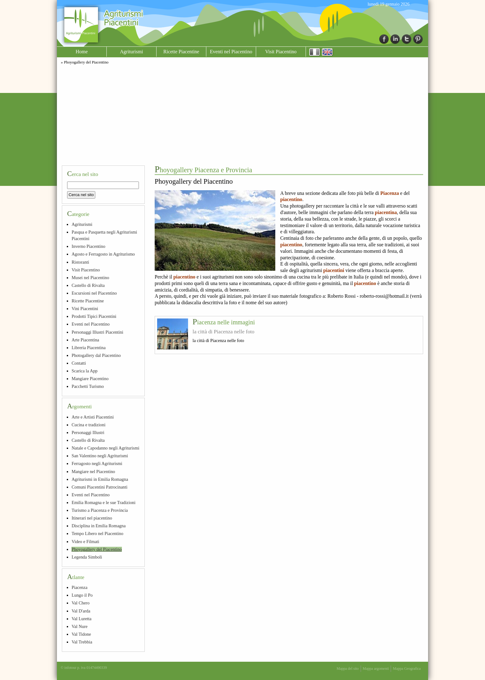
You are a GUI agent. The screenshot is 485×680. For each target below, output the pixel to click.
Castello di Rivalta (88, 285)
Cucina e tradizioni (88, 424)
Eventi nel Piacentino (231, 51)
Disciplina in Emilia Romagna (98, 525)
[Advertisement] (242, 114)
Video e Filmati (85, 541)
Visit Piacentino (281, 51)
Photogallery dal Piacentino (96, 355)
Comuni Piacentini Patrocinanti (99, 487)
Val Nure (79, 626)
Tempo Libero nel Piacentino (97, 533)
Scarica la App (84, 370)
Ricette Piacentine (181, 51)
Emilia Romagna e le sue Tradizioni (103, 502)
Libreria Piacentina (88, 347)
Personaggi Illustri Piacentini (97, 332)
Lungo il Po (81, 595)
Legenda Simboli (86, 557)
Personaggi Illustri (87, 432)
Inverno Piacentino (88, 246)
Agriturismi (131, 51)
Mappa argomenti (376, 668)
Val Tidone (81, 634)
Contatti (78, 363)
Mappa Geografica (407, 668)
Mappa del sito (347, 668)
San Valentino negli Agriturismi (99, 455)
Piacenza (79, 587)
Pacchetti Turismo (87, 386)
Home (81, 51)
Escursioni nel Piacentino (94, 293)
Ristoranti (80, 262)
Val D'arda (80, 610)
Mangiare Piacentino (89, 378)
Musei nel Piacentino (90, 277)
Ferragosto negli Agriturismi (96, 463)
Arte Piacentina (85, 339)
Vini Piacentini (84, 308)
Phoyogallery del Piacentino (96, 549)
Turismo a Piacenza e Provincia (99, 510)
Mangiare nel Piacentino (93, 471)
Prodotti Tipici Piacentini (93, 316)
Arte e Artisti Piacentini (92, 417)
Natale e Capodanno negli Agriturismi (105, 447)
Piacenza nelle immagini (224, 322)
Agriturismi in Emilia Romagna (99, 479)
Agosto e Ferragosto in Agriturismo (103, 254)
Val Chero (80, 602)
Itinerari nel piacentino (91, 517)
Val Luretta (81, 618)
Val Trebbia (81, 641)
